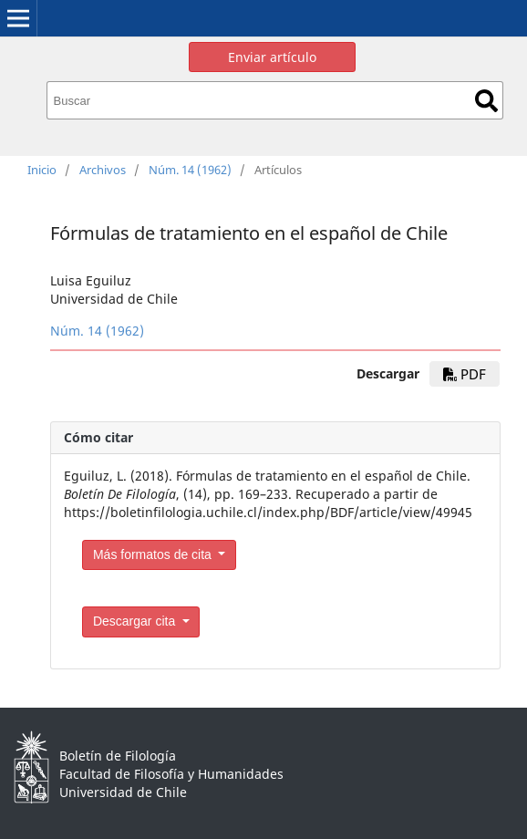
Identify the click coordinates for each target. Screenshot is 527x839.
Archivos (102, 169)
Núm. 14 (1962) (190, 169)
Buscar (486, 100)
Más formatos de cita (154, 554)
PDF (464, 374)
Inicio (42, 169)
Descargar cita (136, 621)
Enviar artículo (272, 57)
